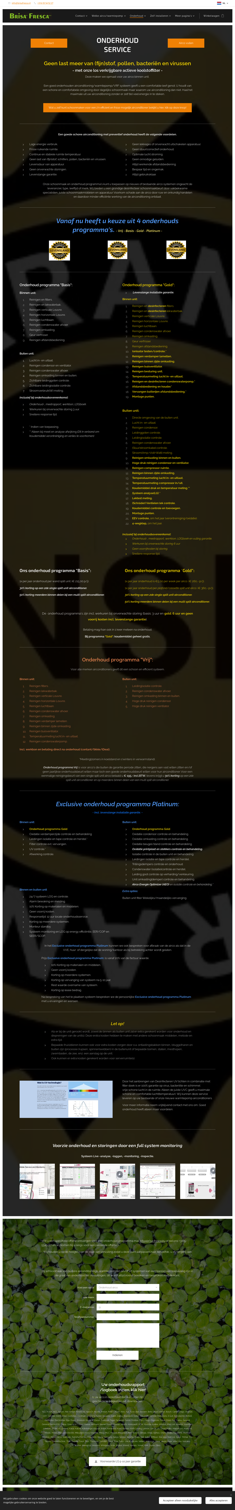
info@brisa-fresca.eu (152, 1240)
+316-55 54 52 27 (45, 3)
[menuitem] (82, 16)
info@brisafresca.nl (21, 3)
